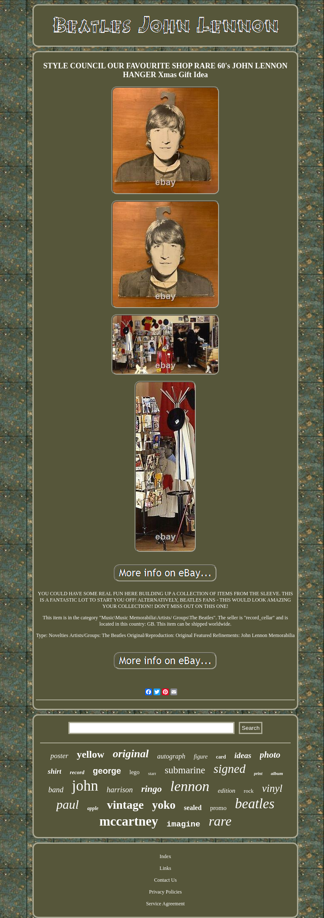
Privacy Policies (165, 892)
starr (152, 773)
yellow (90, 754)
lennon (190, 786)
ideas (242, 755)
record (77, 772)
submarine (185, 770)
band (55, 790)
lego (135, 772)
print (258, 773)
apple (93, 808)
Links (165, 868)
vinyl (272, 788)
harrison (120, 790)
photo (270, 755)
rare (220, 821)
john (85, 786)
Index (165, 856)
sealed (193, 807)
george (107, 770)
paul (67, 804)
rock (249, 791)
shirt (54, 771)
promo (218, 808)
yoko (164, 805)
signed (229, 768)
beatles (254, 803)
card (221, 757)
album (277, 773)
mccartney (128, 821)
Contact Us (165, 880)
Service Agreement (165, 904)
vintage (125, 804)
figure (201, 756)
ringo (151, 788)
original (130, 754)
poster (59, 756)
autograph (171, 756)
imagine (183, 824)
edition (226, 790)
